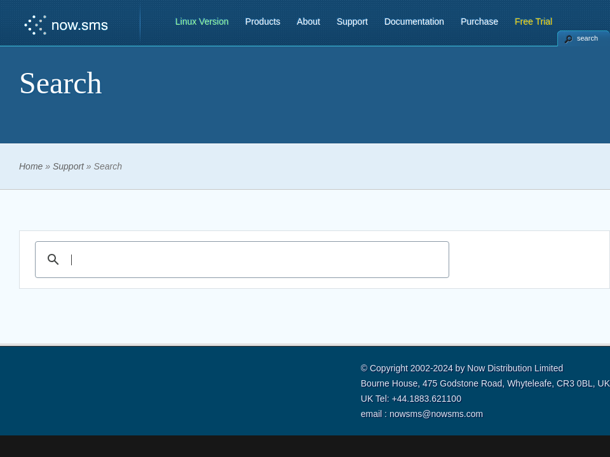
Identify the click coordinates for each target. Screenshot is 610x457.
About (308, 22)
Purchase (479, 22)
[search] (240, 259)
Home (31, 166)
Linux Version (202, 22)
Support (352, 22)
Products (262, 22)
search (587, 38)
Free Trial (533, 22)
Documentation (414, 22)
